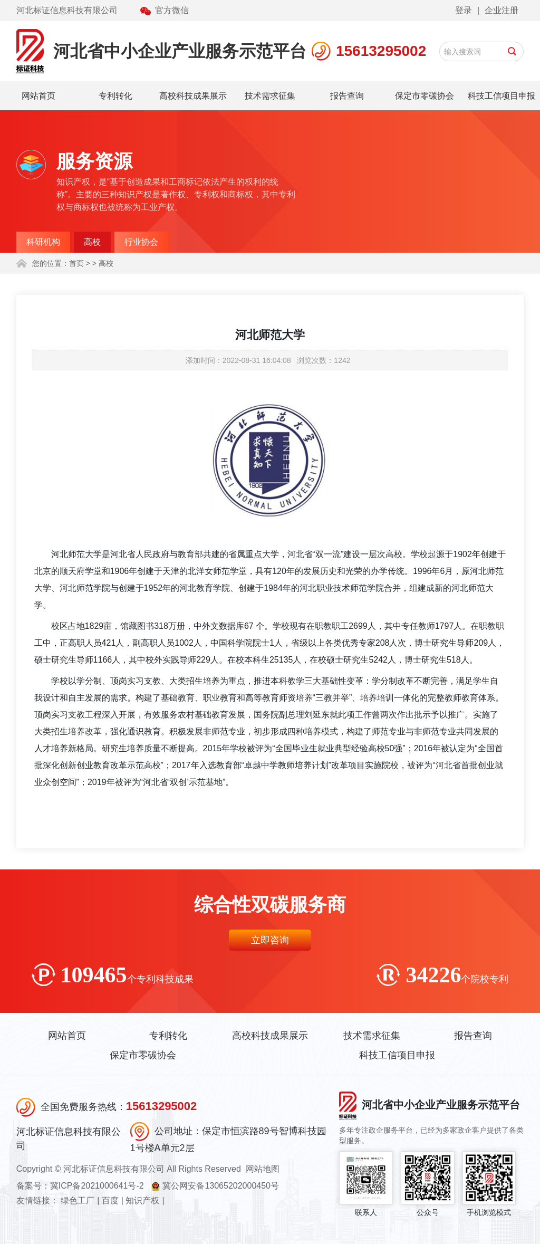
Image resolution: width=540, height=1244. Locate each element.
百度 (110, 1200)
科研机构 (43, 241)
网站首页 (38, 95)
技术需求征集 (270, 95)
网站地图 (262, 1168)
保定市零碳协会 (424, 95)
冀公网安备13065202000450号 (220, 1185)
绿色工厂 (77, 1200)
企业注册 (501, 10)
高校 (92, 241)
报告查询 (347, 95)
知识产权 (142, 1200)
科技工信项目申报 (501, 95)
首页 (76, 263)
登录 (463, 10)
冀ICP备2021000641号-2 (97, 1185)
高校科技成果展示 (193, 95)
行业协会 (141, 241)
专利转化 (115, 95)
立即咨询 (270, 940)
